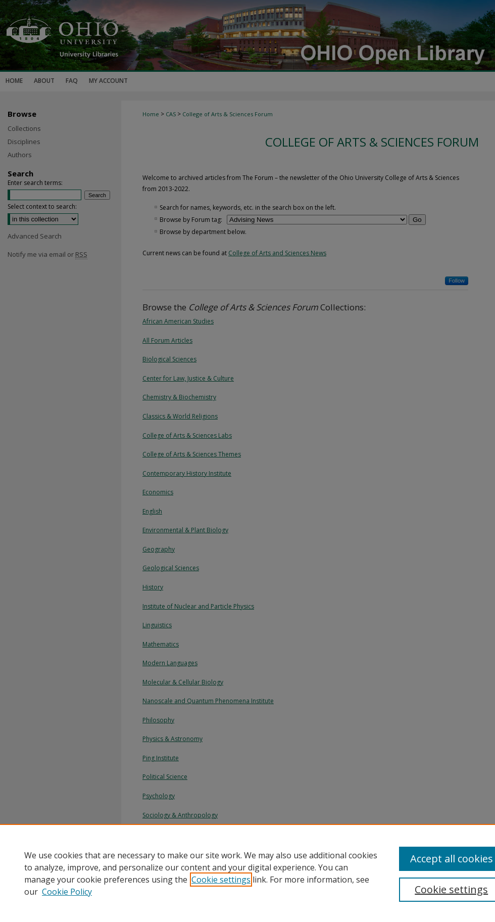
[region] (247, 873)
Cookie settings (221, 879)
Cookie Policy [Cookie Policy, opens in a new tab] (67, 891)
